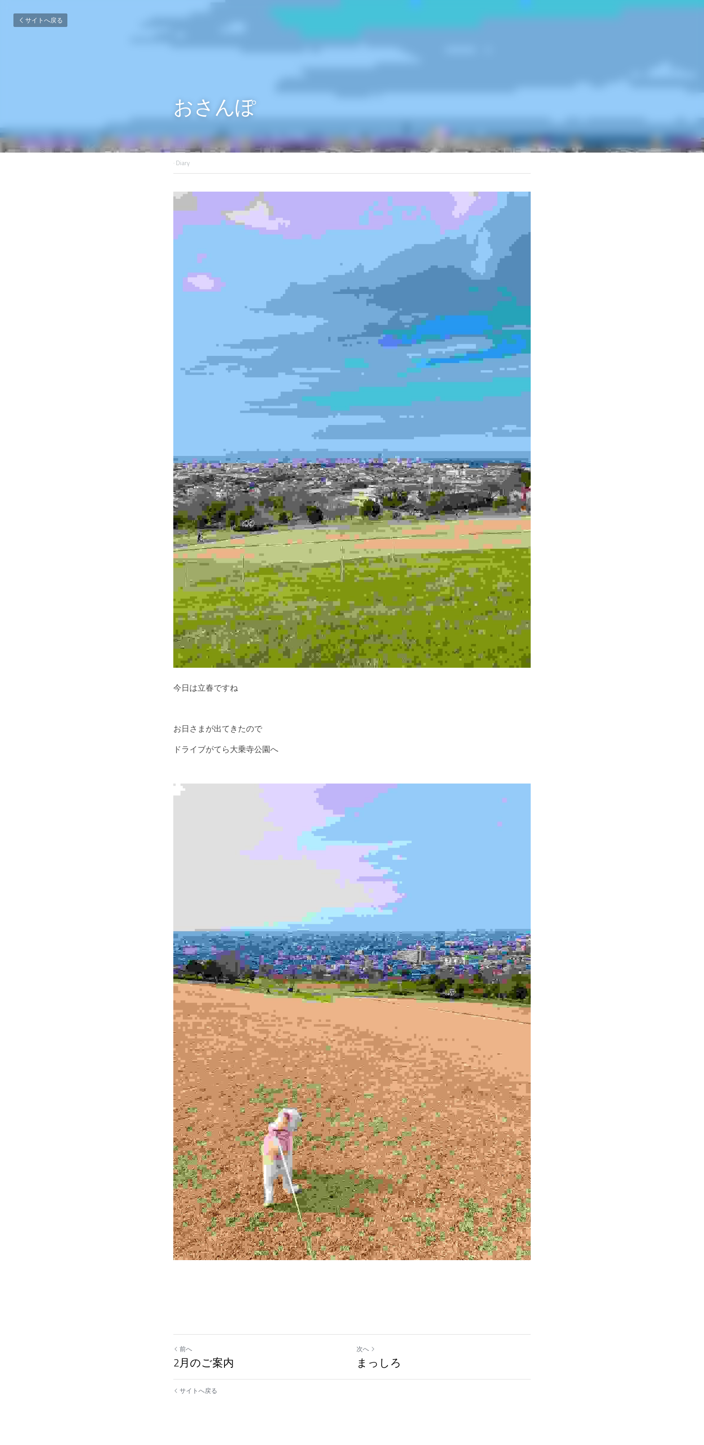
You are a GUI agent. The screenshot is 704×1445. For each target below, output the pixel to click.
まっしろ (378, 1362)
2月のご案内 (203, 1362)
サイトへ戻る (40, 20)
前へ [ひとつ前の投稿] (182, 1348)
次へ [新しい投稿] (365, 1348)
